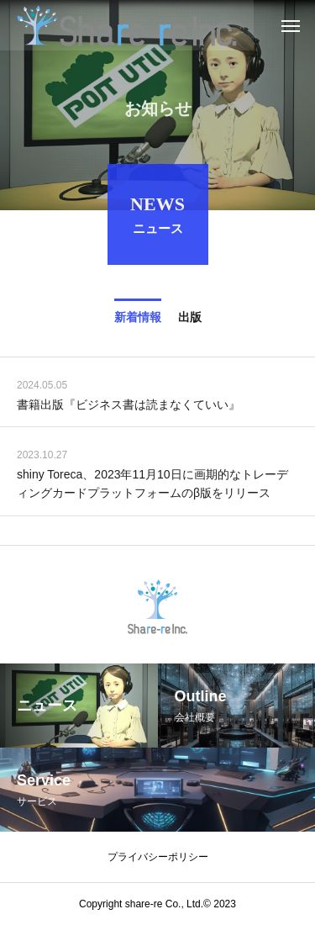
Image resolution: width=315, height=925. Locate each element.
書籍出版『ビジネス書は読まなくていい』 (128, 406)
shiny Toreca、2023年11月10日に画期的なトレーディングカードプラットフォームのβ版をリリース (152, 485)
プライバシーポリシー (158, 857)
